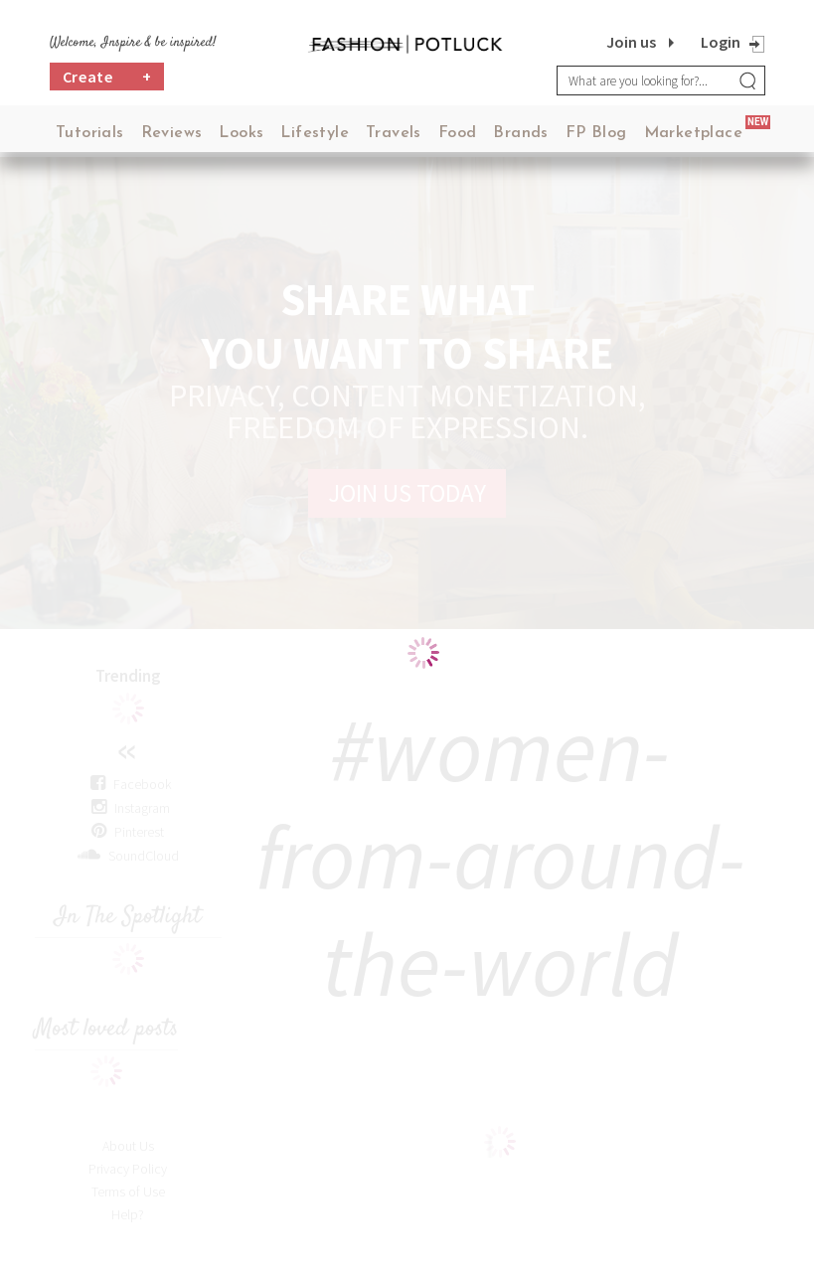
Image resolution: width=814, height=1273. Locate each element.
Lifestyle (314, 133)
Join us (631, 42)
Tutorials (90, 133)
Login (720, 42)
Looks (241, 133)
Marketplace (693, 133)
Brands (520, 133)
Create (107, 76)
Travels (393, 133)
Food (457, 133)
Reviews (172, 133)
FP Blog (596, 133)
